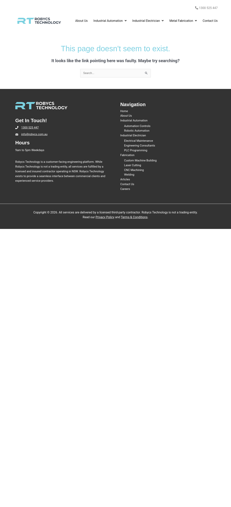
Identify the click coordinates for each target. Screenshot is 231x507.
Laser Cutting (132, 165)
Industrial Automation (134, 120)
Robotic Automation (136, 130)
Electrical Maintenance (138, 141)
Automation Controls (137, 126)
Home (124, 111)
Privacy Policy (104, 217)
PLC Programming (135, 150)
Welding (129, 175)
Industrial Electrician (133, 135)
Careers (125, 189)
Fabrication (127, 155)
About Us (126, 115)
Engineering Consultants (139, 145)
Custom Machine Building (140, 160)
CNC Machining (134, 170)
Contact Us (127, 184)
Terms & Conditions (134, 217)
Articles (125, 179)
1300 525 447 (206, 8)
